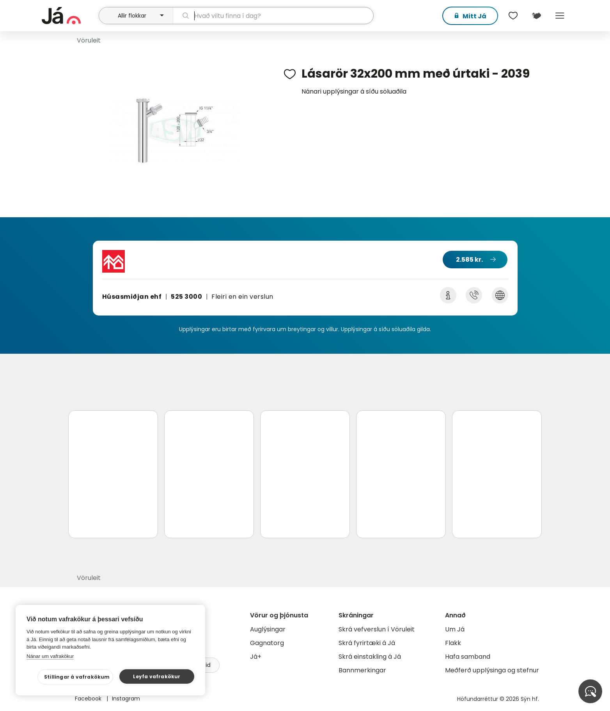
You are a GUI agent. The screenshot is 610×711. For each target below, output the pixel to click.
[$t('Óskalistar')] (512, 15)
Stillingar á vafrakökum (77, 677)
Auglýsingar (267, 629)
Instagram (126, 698)
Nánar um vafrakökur (50, 656)
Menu (559, 15)
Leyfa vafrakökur (156, 676)
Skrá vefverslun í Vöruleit (377, 629)
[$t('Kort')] (536, 15)
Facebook (89, 698)
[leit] (273, 15)
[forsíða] (69, 15)
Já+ (255, 656)
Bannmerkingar (362, 670)
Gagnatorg (267, 642)
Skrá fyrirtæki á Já (367, 642)
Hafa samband (467, 656)
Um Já (455, 629)
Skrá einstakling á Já (370, 656)
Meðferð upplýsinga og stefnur (492, 670)
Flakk (453, 642)
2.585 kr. (469, 259)
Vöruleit (89, 40)
